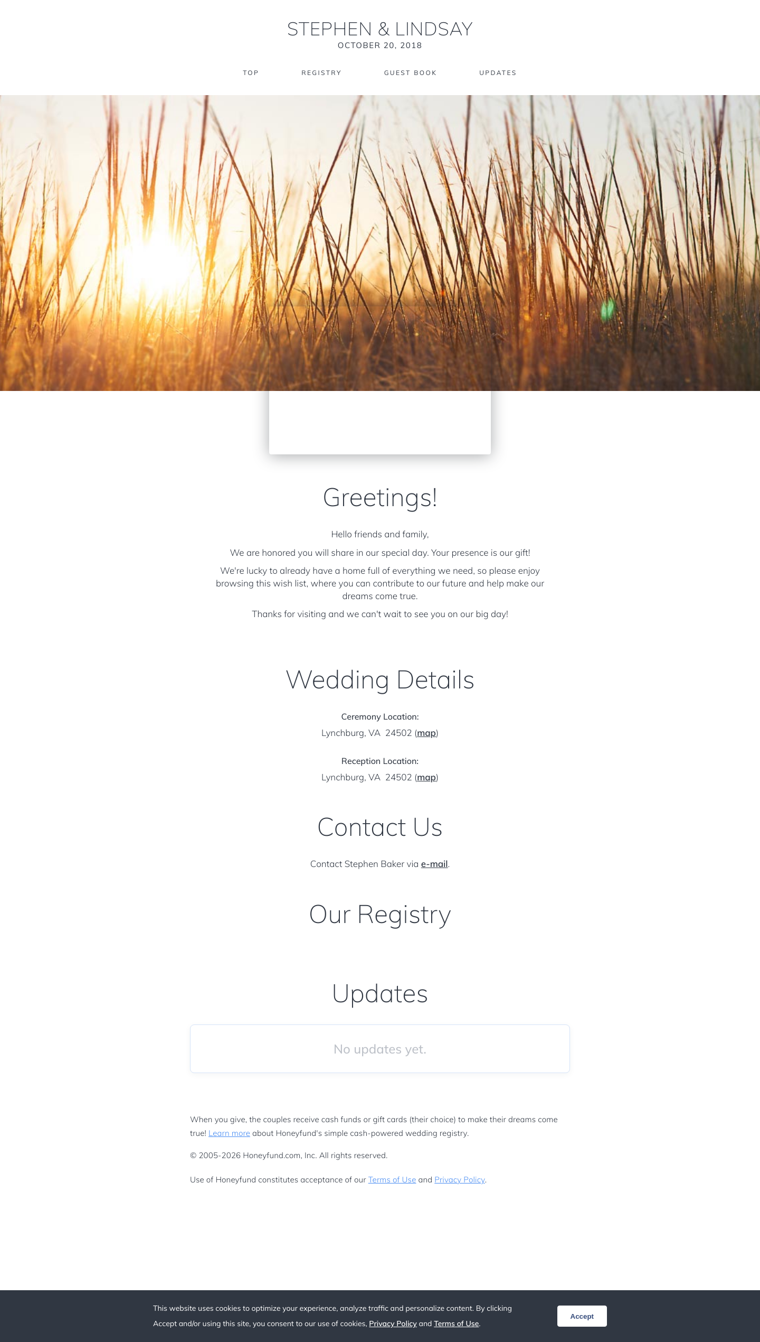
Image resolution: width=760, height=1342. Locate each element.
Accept (582, 1316)
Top (251, 73)
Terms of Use (392, 1180)
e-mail (434, 864)
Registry (321, 73)
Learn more (229, 1133)
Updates (498, 73)
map (426, 733)
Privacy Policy (459, 1180)
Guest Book (410, 73)
